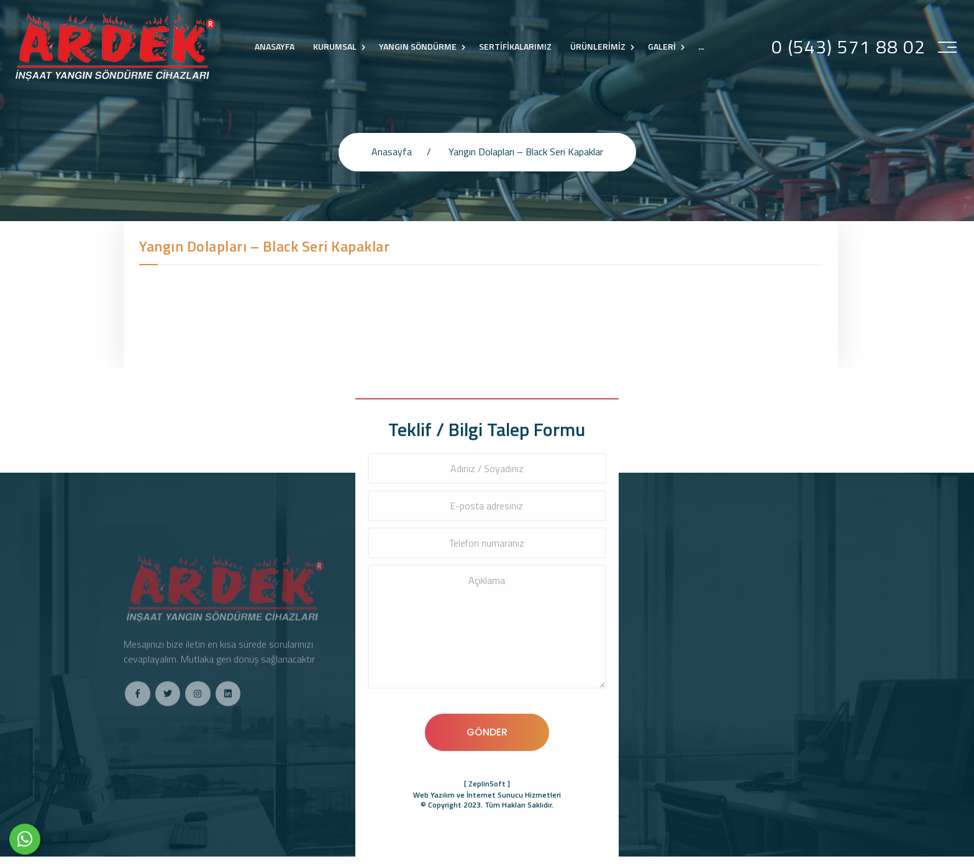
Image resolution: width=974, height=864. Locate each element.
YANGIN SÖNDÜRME (418, 46)
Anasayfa (391, 151)
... (701, 46)
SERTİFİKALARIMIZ (515, 46)
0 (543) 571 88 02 (848, 47)
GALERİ (662, 46)
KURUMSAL (335, 46)
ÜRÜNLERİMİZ (598, 46)
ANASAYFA (274, 46)
